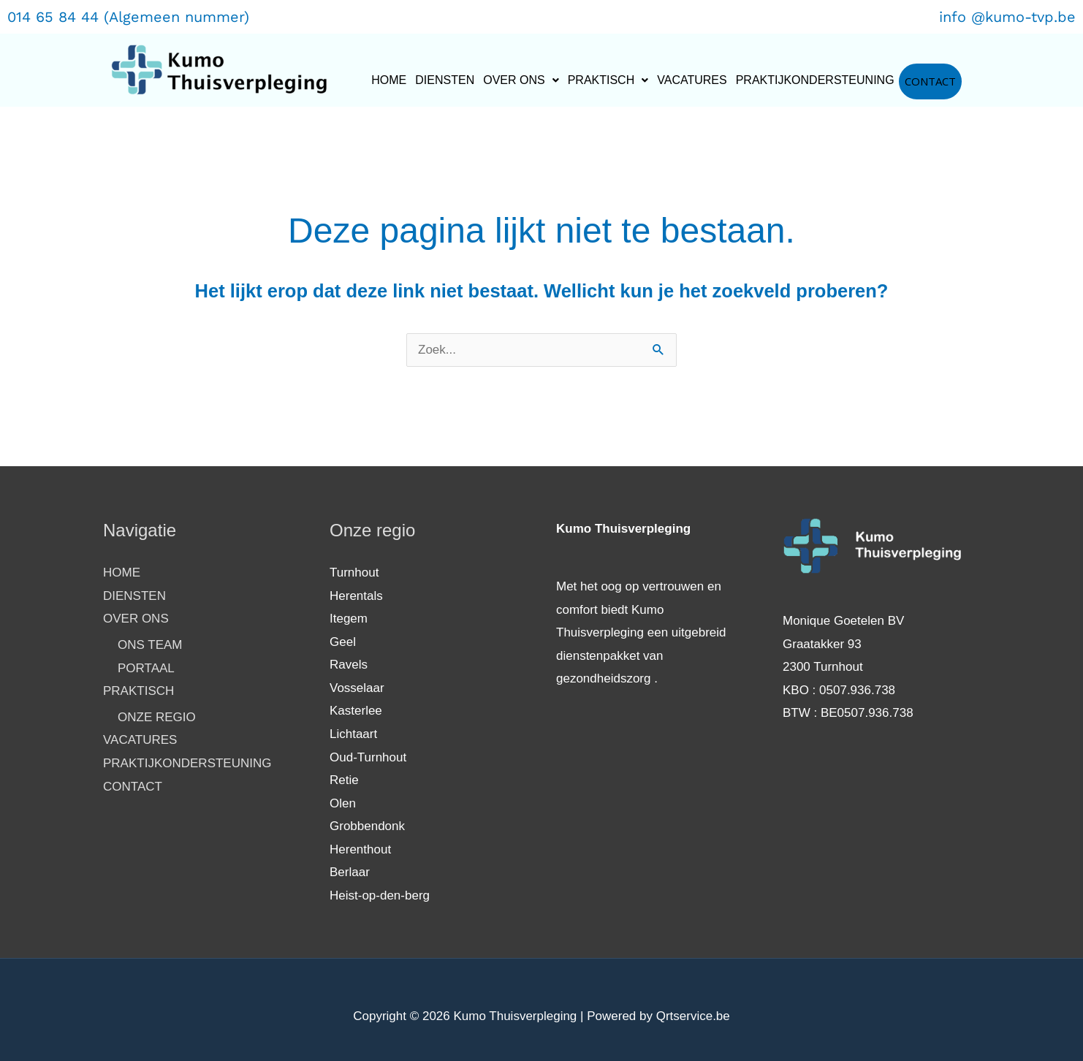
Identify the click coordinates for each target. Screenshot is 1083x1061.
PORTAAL (146, 668)
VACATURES (691, 80)
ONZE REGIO (157, 717)
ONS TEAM (150, 645)
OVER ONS (520, 80)
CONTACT (930, 81)
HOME (388, 80)
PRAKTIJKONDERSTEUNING (815, 80)
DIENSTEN (444, 80)
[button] (521, 80)
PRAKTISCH (608, 80)
